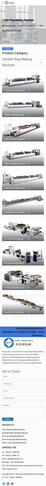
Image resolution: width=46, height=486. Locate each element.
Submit (7, 419)
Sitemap (18, 477)
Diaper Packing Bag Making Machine (14, 439)
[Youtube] (12, 483)
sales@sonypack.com (14, 459)
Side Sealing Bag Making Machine (13, 430)
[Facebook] (3, 483)
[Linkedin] (8, 483)
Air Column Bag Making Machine (13, 436)
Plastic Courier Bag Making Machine (14, 443)
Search (7, 49)
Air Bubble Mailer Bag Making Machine (15, 433)
